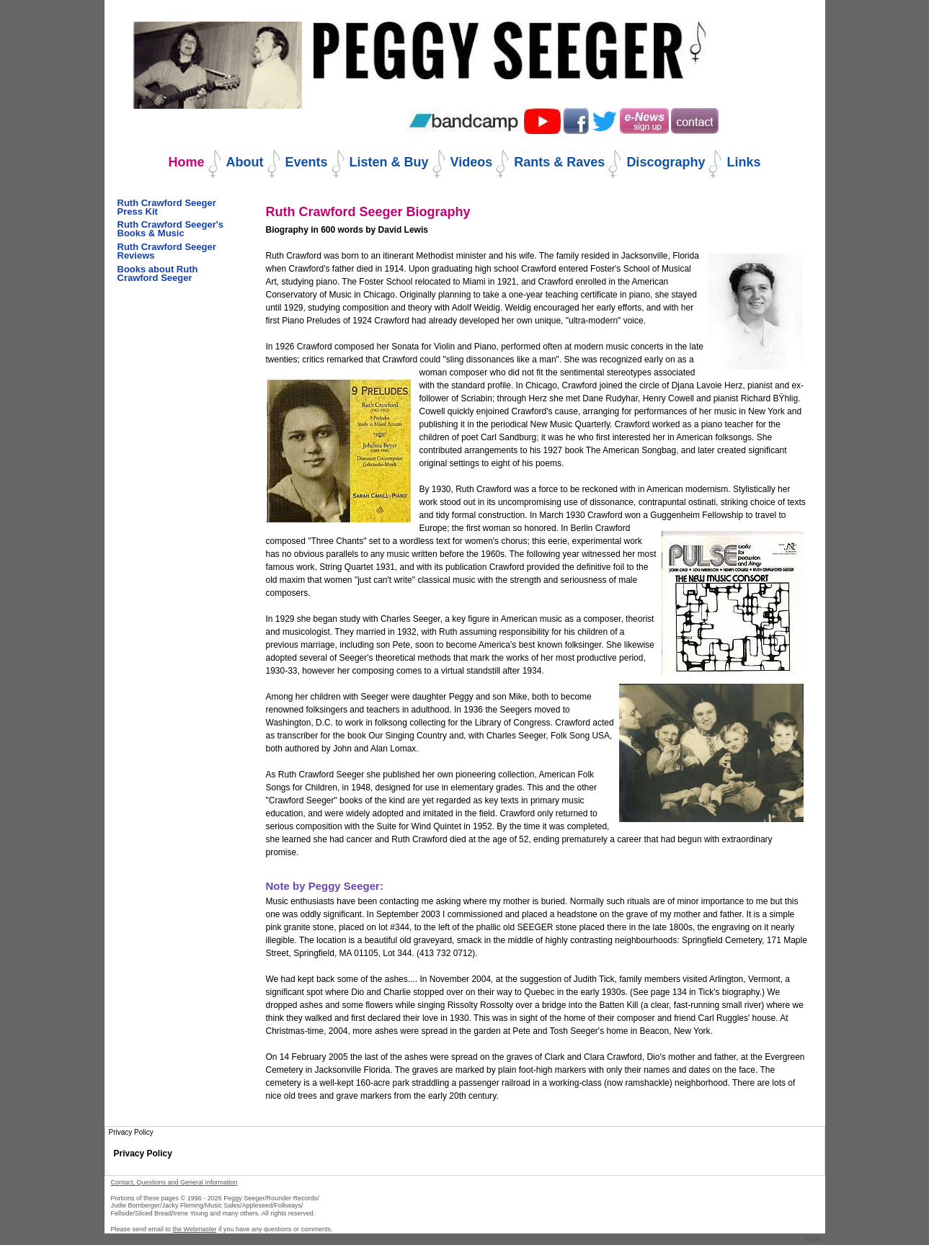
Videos (471, 162)
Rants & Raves (559, 162)
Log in (813, 1239)
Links (743, 162)
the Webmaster (195, 1229)
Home (187, 162)
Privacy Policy (143, 1153)
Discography (665, 162)
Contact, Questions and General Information (174, 1182)
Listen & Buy (389, 162)
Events (306, 162)
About (245, 162)
